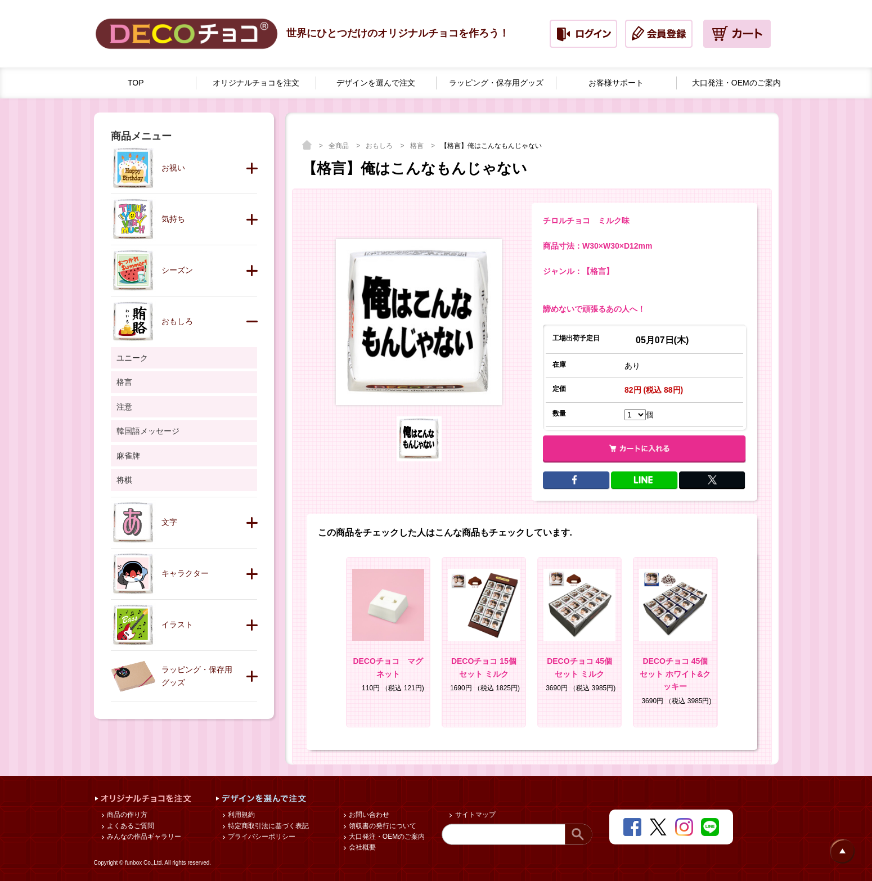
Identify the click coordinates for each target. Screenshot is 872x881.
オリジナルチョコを (256, 83)
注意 (124, 406)
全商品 (339, 146)
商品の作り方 (126, 815)
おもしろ (380, 146)
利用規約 (240, 815)
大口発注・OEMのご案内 (386, 836)
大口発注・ (736, 83)
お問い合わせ (368, 815)
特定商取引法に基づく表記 (267, 826)
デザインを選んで (375, 83)
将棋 (124, 479)
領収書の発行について (381, 826)
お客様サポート (616, 82)
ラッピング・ (496, 83)
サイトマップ (474, 815)
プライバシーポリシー (260, 836)
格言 (417, 146)
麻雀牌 (128, 455)
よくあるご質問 (129, 826)
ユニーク (132, 357)
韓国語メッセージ (147, 430)
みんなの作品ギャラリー (143, 836)
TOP (136, 82)
